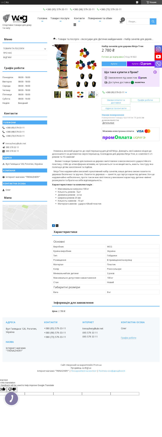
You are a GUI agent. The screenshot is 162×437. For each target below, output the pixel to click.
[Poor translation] (12, 389)
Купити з (141, 63)
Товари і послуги (59, 18)
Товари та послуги (68, 39)
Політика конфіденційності (112, 371)
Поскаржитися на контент (84, 371)
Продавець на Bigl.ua (81, 368)
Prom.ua (97, 365)
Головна (42, 18)
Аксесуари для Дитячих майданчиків (101, 39)
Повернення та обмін (100, 18)
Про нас (7, 52)
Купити (114, 64)
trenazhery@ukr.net (16, 143)
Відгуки (7, 57)
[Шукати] (153, 21)
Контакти (79, 18)
